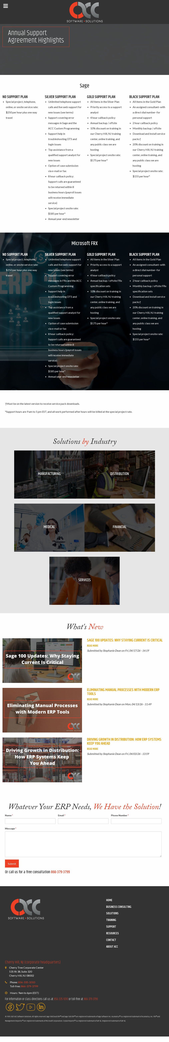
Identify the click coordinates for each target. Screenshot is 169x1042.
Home (109, 906)
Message (10, 834)
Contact (111, 946)
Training (111, 926)
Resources (112, 939)
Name (9, 820)
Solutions (112, 919)
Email (61, 820)
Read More (92, 651)
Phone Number (120, 820)
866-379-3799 (60, 878)
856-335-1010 (26, 987)
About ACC (112, 952)
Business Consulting (118, 912)
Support (111, 932)
